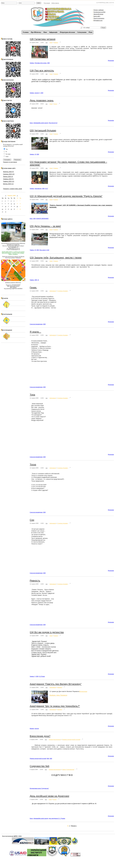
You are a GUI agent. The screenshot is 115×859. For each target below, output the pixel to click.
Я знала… (35, 331)
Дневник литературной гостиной (71, 739)
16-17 (46, 188)
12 (14, 203)
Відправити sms (98, 20)
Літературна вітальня (67, 32)
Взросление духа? (40, 736)
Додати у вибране (99, 10)
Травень (32, 250)
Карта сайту (97, 16)
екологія (37, 92)
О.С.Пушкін (42, 676)
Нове (45, 32)
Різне (90, 32)
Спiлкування (81, 32)
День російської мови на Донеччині (49, 796)
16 (5, 206)
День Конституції (53, 122)
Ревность (35, 580)
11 (11, 203)
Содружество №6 (39, 766)
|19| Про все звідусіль (42, 70)
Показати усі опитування (10, 162)
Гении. (33, 287)
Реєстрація (47, 3)
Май (48, 758)
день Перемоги (61, 695)
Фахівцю (59, 687)
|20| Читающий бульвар (43, 130)
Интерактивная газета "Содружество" (39, 788)
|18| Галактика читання (42, 39)
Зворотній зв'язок (98, 14)
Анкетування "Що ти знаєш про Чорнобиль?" (55, 706)
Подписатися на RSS (99, 12)
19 (35, 154)
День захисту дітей (44, 250)
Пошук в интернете (99, 18)
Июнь (31, 218)
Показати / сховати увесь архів (12, 188)
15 (38, 280)
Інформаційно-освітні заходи (40, 122)
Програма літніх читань (41, 63)
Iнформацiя (53, 32)
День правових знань (42, 100)
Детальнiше (111, 60)
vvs (46, 42)
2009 (48, 63)
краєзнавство (38, 188)
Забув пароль (55, 3)
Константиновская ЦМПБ (9, 836)
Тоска (33, 464)
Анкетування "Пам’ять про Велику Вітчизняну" (56, 684)
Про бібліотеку (36, 32)
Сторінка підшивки (62, 291)
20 (17, 206)
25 (11, 209)
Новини (56, 42)
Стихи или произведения (36, 324)
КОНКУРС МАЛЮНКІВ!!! (42, 218)
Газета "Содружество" (68, 769)
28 (35, 250)
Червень (32, 63)
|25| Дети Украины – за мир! (45, 226)
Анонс (55, 104)
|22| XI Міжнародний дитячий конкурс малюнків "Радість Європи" (66, 196)
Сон (32, 520)
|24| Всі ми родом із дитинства (47, 632)
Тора (32, 394)
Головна (26, 32)
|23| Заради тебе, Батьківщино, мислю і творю (56, 257)
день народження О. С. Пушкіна (57, 818)
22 (2, 209)
